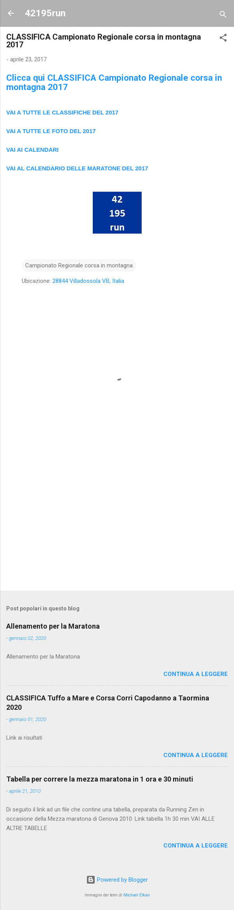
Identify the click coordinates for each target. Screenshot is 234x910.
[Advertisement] (117, 524)
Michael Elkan (136, 895)
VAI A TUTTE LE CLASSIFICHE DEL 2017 (62, 112)
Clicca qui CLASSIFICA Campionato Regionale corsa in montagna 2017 (114, 82)
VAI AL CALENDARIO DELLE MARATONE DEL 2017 (77, 168)
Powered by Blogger (117, 879)
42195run (45, 13)
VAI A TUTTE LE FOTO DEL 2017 (51, 131)
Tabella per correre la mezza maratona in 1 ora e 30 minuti (99, 779)
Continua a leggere (195, 674)
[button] (223, 39)
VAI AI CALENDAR (31, 149)
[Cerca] (223, 16)
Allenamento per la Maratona (53, 626)
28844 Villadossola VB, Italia (88, 280)
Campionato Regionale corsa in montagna (79, 265)
